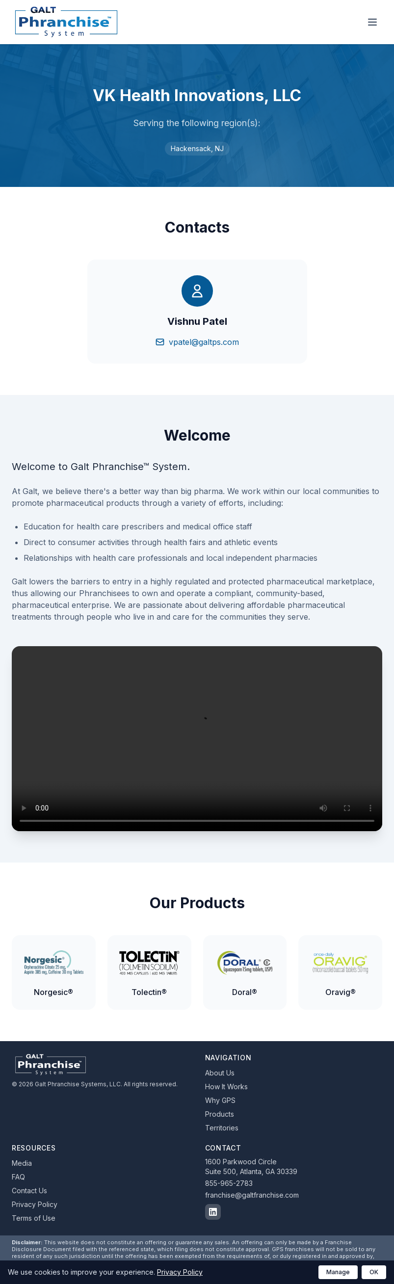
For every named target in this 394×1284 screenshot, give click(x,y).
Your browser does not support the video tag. (197, 739)
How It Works (226, 1086)
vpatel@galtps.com (197, 342)
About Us (220, 1073)
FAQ (18, 1177)
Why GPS (220, 1100)
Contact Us (29, 1190)
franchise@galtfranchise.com (252, 1195)
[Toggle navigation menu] (372, 22)
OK (373, 1272)
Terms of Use (33, 1218)
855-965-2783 (229, 1183)
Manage (338, 1272)
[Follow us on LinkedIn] (213, 1212)
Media (22, 1163)
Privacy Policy (34, 1204)
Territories (221, 1128)
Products (219, 1114)
